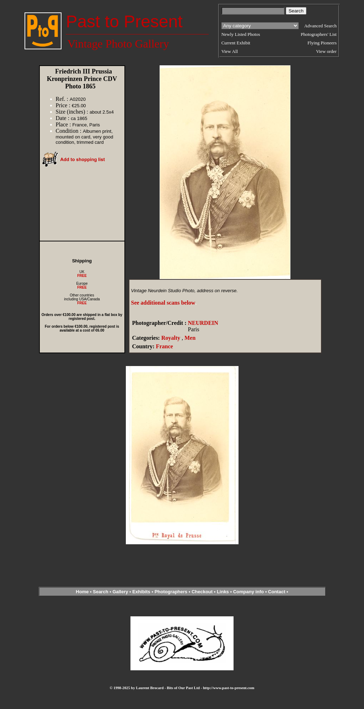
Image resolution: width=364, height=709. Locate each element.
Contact (276, 591)
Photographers (171, 591)
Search (100, 591)
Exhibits (141, 591)
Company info (249, 591)
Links (223, 591)
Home (82, 591)
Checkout (202, 591)
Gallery (120, 591)
